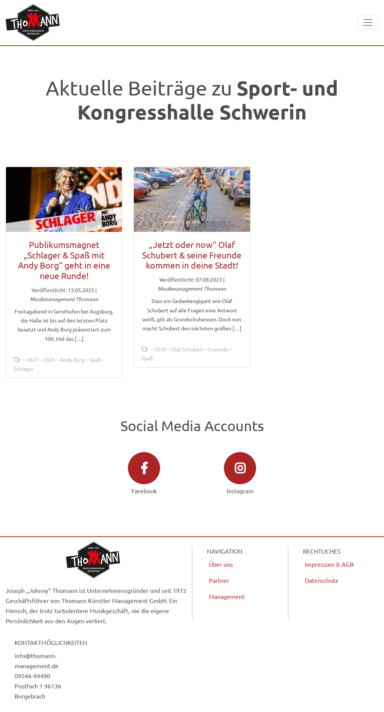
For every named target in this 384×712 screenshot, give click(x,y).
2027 (32, 359)
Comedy (218, 349)
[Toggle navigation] (367, 22)
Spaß (95, 359)
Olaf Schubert (187, 349)
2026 (49, 359)
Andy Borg (72, 359)
